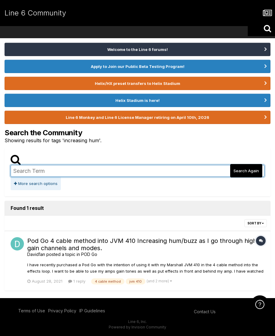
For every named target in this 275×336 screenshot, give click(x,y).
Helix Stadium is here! (137, 100)
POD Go (89, 254)
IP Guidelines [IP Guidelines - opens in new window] (92, 310)
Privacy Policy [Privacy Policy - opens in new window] (62, 310)
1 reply (76, 281)
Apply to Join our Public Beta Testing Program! (137, 66)
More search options (36, 183)
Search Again (246, 170)
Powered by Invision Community (137, 327)
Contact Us (205, 311)
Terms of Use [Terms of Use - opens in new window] (31, 310)
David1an (36, 254)
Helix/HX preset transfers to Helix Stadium (137, 83)
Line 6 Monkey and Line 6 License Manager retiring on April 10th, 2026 (137, 117)
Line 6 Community (35, 12)
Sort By (255, 223)
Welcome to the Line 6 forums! (137, 49)
